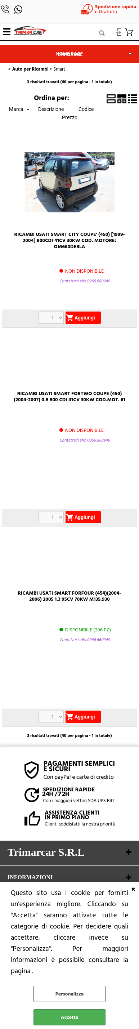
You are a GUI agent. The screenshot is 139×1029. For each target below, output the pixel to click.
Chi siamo (69, 55)
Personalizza (69, 994)
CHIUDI (133, 889)
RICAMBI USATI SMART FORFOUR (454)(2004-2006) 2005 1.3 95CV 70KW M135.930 (69, 596)
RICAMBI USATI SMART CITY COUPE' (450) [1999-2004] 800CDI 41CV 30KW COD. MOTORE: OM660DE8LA (69, 240)
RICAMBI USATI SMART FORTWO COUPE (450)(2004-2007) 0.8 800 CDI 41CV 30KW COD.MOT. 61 (69, 396)
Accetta (69, 1017)
